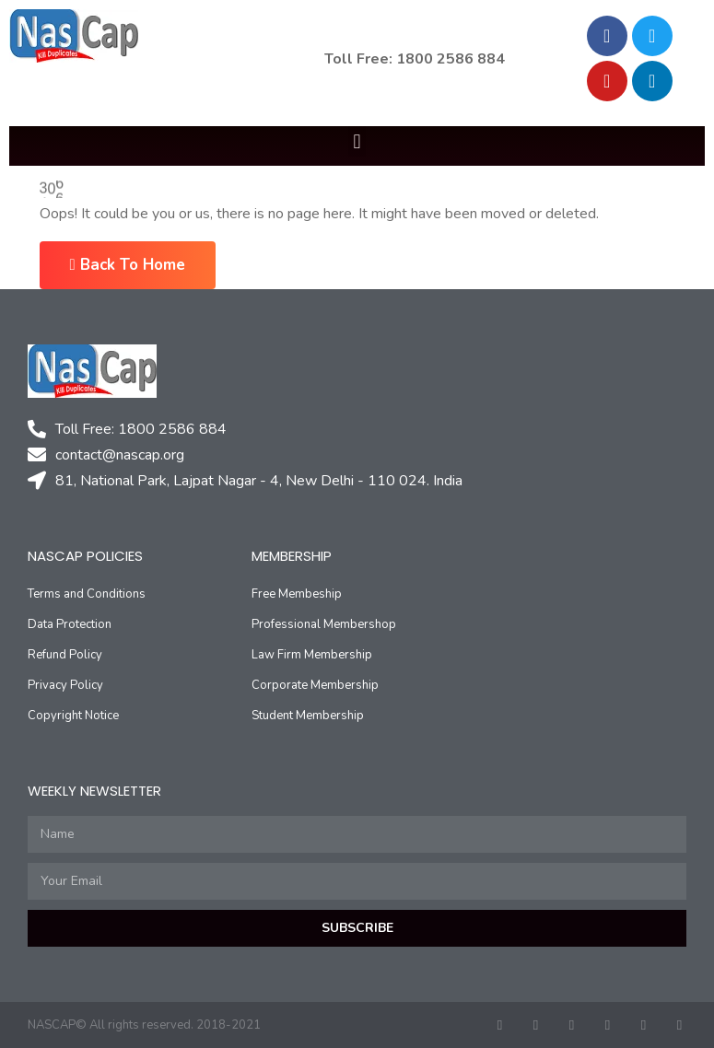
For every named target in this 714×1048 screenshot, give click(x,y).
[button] (357, 141)
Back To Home (127, 264)
